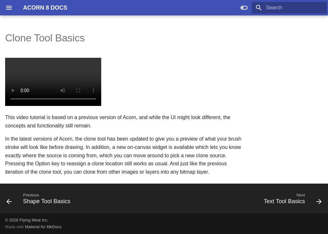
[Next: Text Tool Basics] (291, 200)
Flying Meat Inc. (34, 220)
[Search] (289, 7)
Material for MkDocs (43, 226)
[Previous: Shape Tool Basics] (39, 200)
